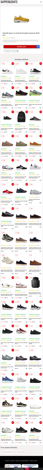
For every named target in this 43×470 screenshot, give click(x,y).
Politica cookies (33, 460)
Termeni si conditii (9, 460)
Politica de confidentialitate (22, 460)
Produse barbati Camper (8, 452)
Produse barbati (21, 452)
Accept (27, 469)
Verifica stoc (28, 46)
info (12, 83)
